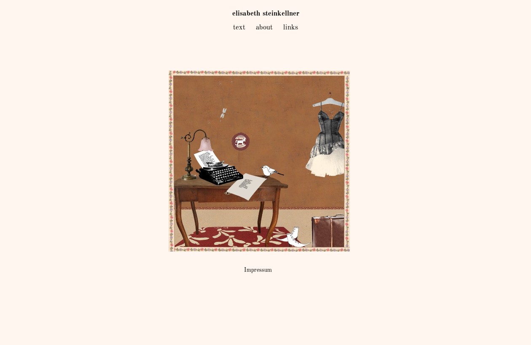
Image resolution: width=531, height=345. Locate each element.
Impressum (258, 270)
